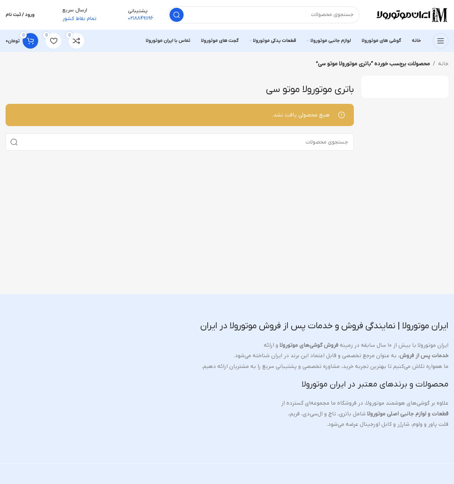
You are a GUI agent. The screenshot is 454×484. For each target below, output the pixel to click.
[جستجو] (263, 14)
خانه (443, 64)
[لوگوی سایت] (411, 14)
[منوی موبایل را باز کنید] (440, 40)
